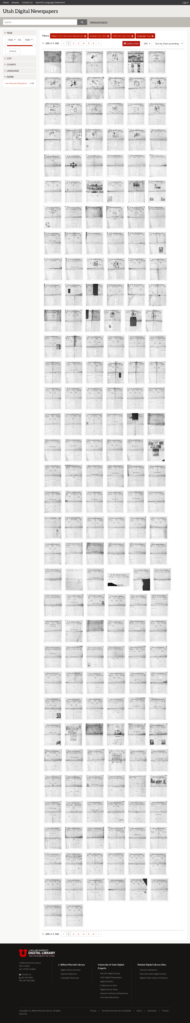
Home (6, 2)
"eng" (145, 36)
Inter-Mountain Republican (16, 83)
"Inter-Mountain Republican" (69, 36)
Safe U (139, 1010)
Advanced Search (98, 22)
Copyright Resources (70, 977)
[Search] (40, 22)
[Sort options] (168, 43)
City (9, 58)
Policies (165, 1010)
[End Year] (28, 40)
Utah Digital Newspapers (111, 977)
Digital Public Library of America (154, 977)
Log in (186, 2)
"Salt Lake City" (123, 36)
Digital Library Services (70, 969)
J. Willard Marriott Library (30, 962)
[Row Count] (146, 43)
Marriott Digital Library (110, 973)
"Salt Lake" (99, 36)
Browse (15, 2)
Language (13, 70)
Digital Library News (109, 989)
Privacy (93, 1010)
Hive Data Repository (109, 997)
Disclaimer (152, 1010)
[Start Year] (11, 40)
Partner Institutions (148, 969)
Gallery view (132, 43)
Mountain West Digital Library (153, 973)
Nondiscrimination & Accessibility (116, 1010)
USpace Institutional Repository (114, 993)
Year (9, 32)
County (11, 64)
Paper (10, 76)
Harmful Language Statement (50, 2)
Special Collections (69, 973)
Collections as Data (108, 985)
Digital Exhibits (106, 981)
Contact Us (27, 2)
